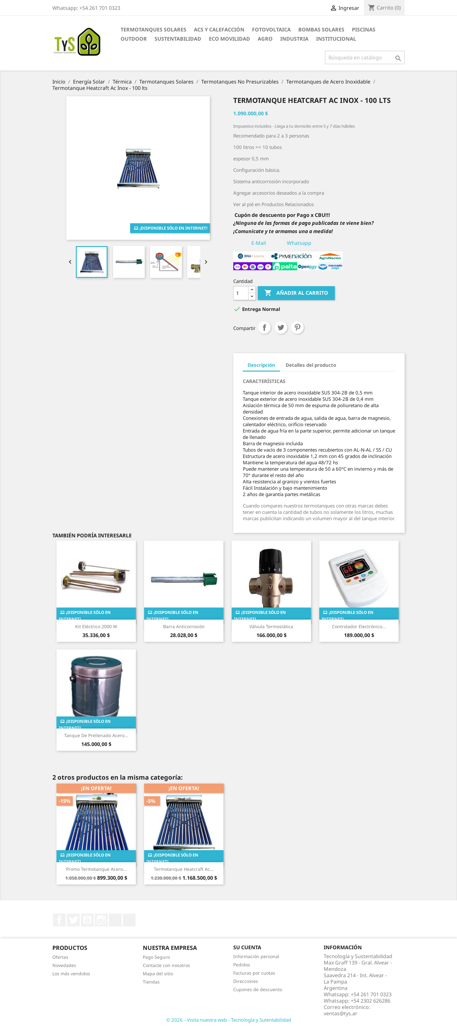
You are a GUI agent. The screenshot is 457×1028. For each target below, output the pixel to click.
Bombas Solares (321, 29)
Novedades (64, 965)
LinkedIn (115, 920)
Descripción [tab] (261, 365)
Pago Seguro (156, 957)
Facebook (59, 920)
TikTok (129, 920)
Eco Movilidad (229, 38)
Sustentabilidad (178, 38)
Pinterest (297, 327)
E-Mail (258, 242)
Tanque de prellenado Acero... (96, 735)
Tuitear (281, 327)
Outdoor (134, 38)
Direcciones (245, 981)
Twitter (73, 920)
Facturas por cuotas (254, 973)
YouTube (87, 920)
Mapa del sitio (158, 974)
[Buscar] (365, 57)
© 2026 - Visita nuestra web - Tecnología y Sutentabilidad (228, 1020)
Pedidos (241, 965)
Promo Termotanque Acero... (96, 869)
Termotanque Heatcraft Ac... (184, 869)
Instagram (101, 920)
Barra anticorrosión (184, 626)
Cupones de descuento (257, 989)
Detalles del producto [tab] (311, 365)
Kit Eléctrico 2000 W (96, 626)
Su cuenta (247, 947)
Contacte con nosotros (166, 965)
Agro (265, 38)
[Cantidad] (240, 293)
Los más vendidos (71, 974)
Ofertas (60, 957)
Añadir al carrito (296, 293)
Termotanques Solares (153, 29)
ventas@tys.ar (340, 1013)
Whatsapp (299, 242)
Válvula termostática (271, 626)
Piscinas (363, 29)
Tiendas (151, 982)
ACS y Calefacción (219, 29)
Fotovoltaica (271, 29)
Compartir (264, 327)
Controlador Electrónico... (359, 626)
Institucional (336, 38)
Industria (294, 38)
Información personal (256, 956)
